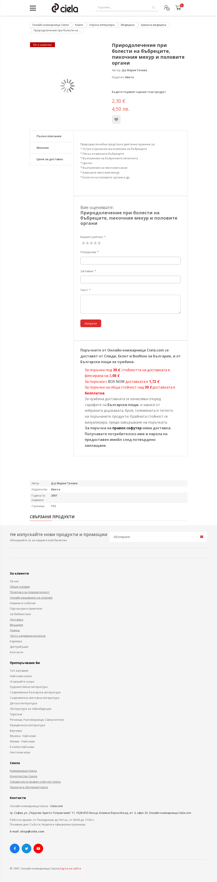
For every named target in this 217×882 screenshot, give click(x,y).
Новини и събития (22, 603)
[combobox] (127, 7)
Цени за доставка (50, 159)
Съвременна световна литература (34, 698)
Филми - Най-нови (22, 741)
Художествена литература (29, 687)
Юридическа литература (27, 725)
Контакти (16, 652)
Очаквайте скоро (22, 681)
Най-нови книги (21, 676)
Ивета (129, 77)
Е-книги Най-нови (22, 747)
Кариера (16, 641)
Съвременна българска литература (35, 692)
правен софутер (127, 428)
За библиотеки (20, 614)
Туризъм (16, 714)
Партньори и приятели (26, 608)
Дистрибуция (19, 647)
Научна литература (102, 25)
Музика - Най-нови (23, 736)
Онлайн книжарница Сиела (50, 25)
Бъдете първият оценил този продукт (139, 92)
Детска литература (23, 703)
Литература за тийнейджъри (30, 709)
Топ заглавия (19, 671)
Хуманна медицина (153, 25)
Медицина (127, 25)
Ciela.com (56, 806)
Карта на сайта (70, 868)
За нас (14, 581)
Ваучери (16, 731)
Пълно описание (49, 136)
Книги (79, 25)
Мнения (43, 148)
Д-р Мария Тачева (134, 70)
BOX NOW (116, 381)
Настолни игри (20, 752)
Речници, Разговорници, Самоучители (37, 720)
